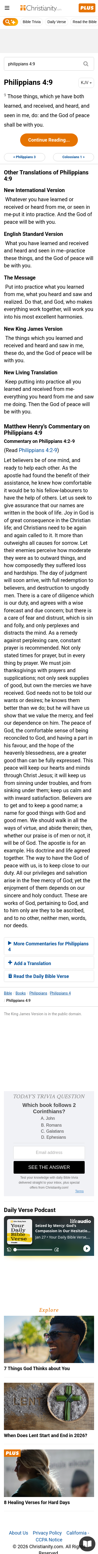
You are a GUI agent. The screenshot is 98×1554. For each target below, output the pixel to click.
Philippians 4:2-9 (38, 450)
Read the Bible (85, 22)
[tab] (49, 946)
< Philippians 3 (24, 157)
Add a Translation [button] (29, 963)
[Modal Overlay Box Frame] (49, 1143)
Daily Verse (56, 22)
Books (21, 993)
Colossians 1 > (73, 157)
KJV (86, 82)
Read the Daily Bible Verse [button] (38, 976)
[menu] (7, 9)
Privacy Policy (47, 1533)
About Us (18, 1533)
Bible (8, 993)
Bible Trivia (32, 22)
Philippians (38, 993)
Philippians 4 (60, 993)
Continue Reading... (49, 140)
